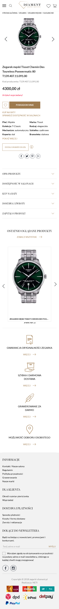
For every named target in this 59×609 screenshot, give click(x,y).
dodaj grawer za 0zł (15, 147)
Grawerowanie (9, 477)
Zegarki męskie (35, 13)
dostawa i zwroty (28, 203)
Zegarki (22, 13)
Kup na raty (8, 112)
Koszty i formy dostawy (13, 518)
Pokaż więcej (9, 138)
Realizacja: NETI (29, 582)
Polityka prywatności (12, 473)
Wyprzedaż (7, 500)
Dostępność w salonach (28, 183)
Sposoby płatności (11, 515)
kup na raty (28, 193)
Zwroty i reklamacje (12, 522)
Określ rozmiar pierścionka (15, 496)
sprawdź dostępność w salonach (21, 115)
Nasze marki (8, 481)
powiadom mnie (25, 105)
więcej (29, 354)
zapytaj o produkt (28, 213)
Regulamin (7, 470)
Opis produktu (28, 173)
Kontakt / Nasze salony (13, 466)
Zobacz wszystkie (29, 237)
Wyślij (52, 546)
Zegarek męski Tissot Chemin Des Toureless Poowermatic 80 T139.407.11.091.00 (30, 319)
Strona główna (9, 13)
